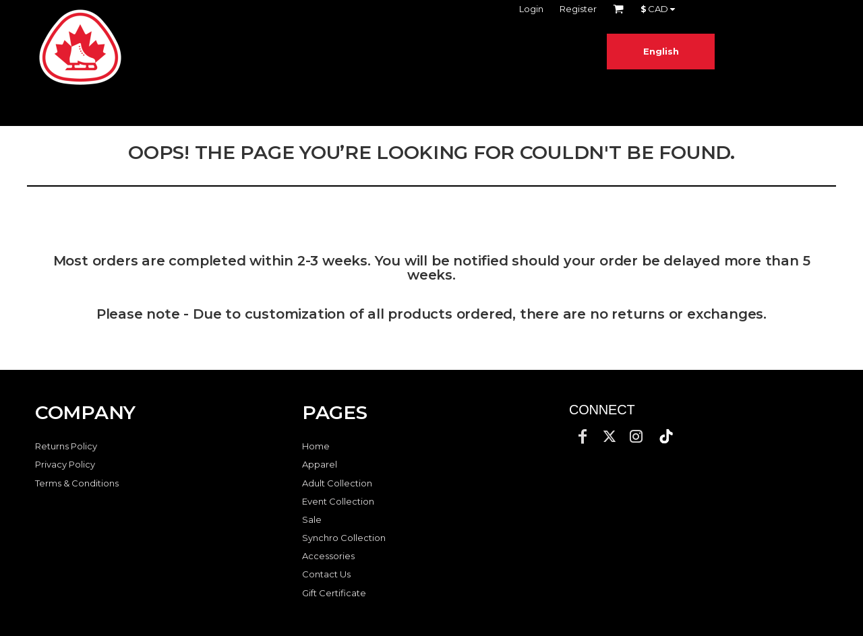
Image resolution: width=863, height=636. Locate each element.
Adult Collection (337, 483)
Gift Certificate (334, 592)
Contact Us (326, 574)
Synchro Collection (344, 537)
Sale (312, 519)
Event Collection (338, 501)
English (661, 51)
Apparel (319, 464)
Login (531, 8)
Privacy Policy (65, 464)
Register (578, 8)
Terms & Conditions (77, 483)
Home (316, 446)
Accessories (328, 555)
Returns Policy (66, 446)
